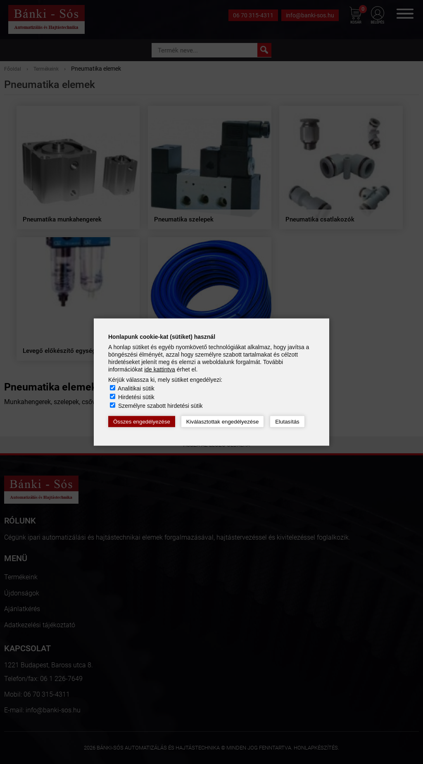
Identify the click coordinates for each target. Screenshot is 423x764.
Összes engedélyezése (141, 422)
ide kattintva (159, 369)
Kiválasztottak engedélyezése (222, 422)
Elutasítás (287, 422)
